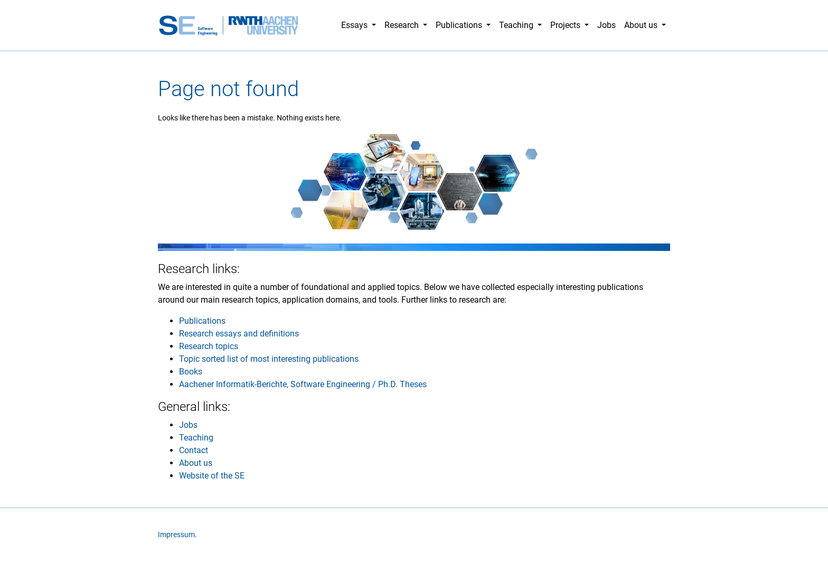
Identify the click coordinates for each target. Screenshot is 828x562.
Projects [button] (566, 25)
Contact (193, 450)
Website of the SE (211, 476)
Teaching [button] (517, 25)
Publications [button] (460, 25)
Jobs (606, 25)
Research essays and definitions (239, 334)
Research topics (208, 346)
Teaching (196, 438)
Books (190, 372)
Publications (202, 321)
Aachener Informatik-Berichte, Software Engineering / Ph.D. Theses (303, 384)
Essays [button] (355, 25)
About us (195, 463)
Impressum (176, 534)
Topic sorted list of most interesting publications (269, 359)
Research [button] (402, 25)
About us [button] (642, 25)
